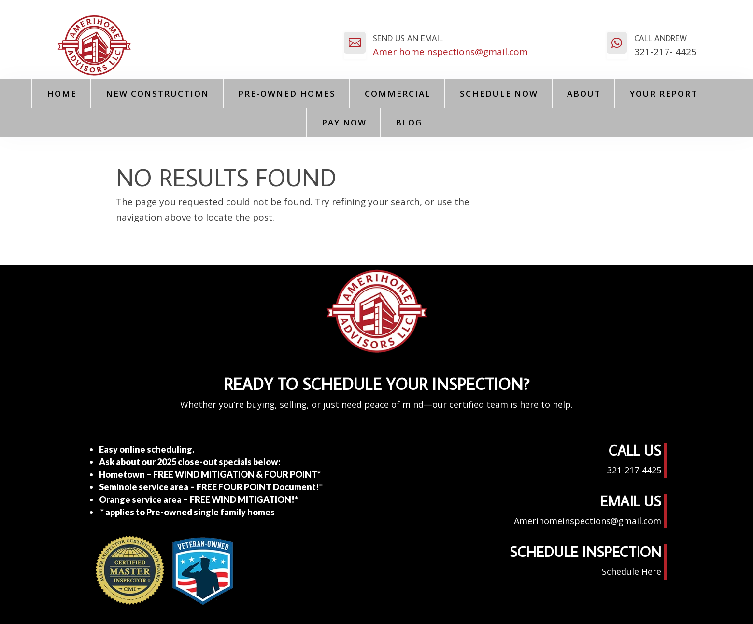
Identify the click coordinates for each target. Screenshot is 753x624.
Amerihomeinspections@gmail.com (450, 51)
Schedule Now (499, 93)
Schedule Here (631, 571)
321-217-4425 (634, 470)
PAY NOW (344, 122)
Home (62, 93)
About (584, 93)
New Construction (157, 93)
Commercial (398, 93)
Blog (409, 122)
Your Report (663, 93)
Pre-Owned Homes (287, 93)
